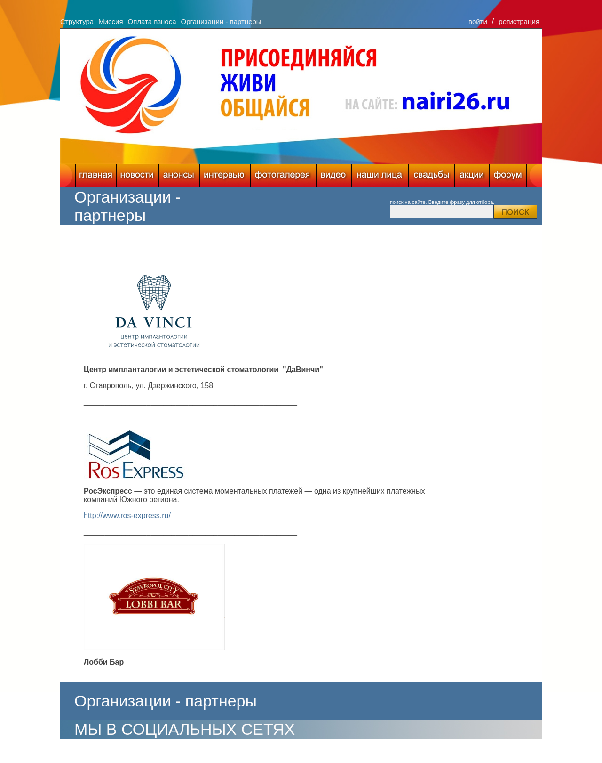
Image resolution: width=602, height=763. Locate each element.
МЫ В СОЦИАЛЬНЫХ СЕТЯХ (184, 729)
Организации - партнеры (221, 21)
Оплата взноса (152, 21)
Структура (77, 21)
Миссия (110, 21)
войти (477, 21)
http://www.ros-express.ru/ (127, 515)
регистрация (519, 21)
